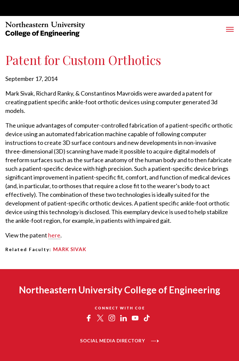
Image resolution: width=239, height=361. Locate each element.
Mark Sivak (69, 249)
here (54, 235)
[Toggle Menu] (230, 29)
